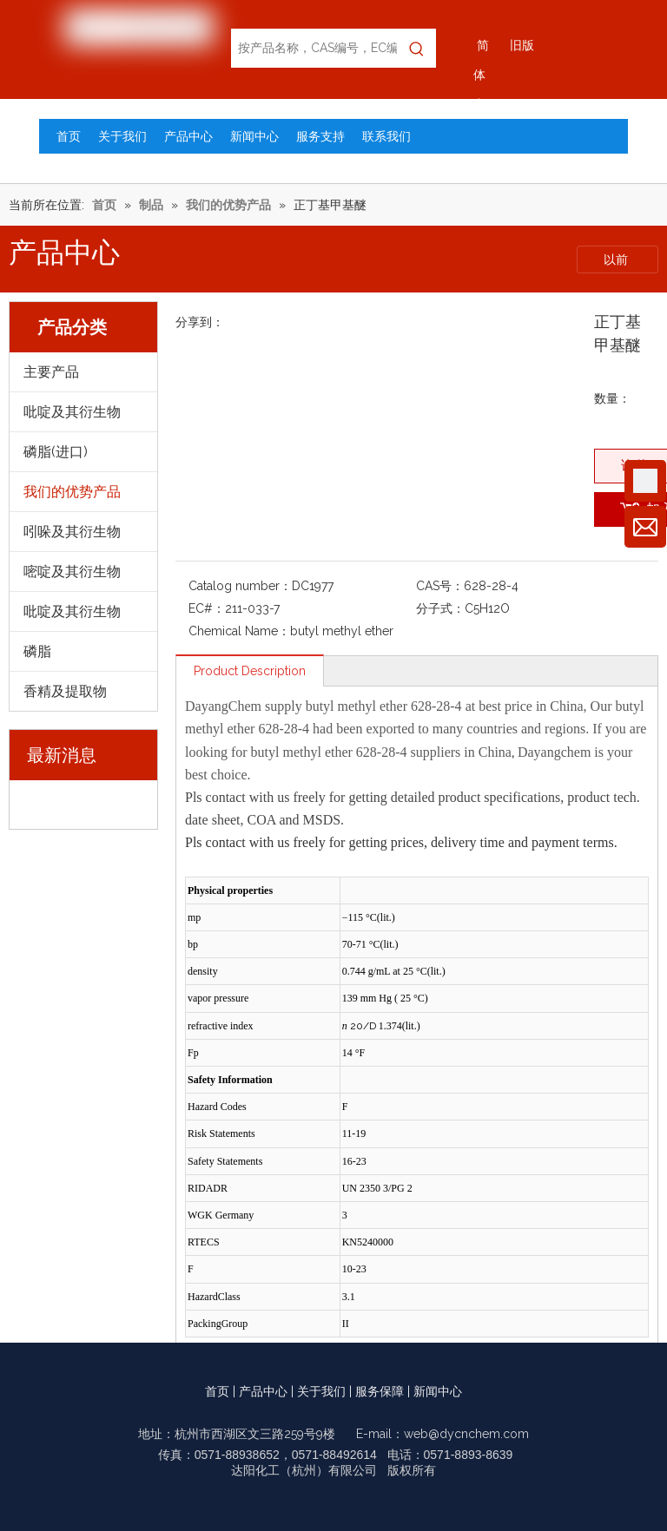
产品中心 (263, 1391)
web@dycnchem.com (466, 1434)
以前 (617, 259)
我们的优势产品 (72, 491)
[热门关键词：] (416, 48)
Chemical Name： (239, 631)
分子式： (440, 608)
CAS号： (440, 586)
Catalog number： (240, 586)
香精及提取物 (65, 691)
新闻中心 (437, 1391)
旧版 (522, 45)
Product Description (250, 671)
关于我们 (321, 1391)
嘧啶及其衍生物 (72, 571)
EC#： (206, 608)
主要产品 (51, 372)
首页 (217, 1391)
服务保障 (379, 1391)
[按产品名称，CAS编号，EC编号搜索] (314, 48)
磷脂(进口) (55, 452)
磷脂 (37, 651)
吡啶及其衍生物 (72, 412)
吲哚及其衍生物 (72, 531)
